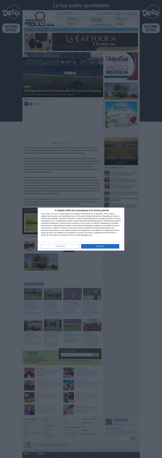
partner (56, 214)
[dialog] (81, 229)
